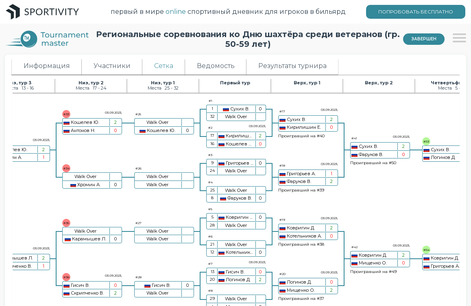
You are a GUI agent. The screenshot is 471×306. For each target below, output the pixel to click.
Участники (112, 66)
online (176, 11)
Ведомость (216, 66)
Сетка (163, 66)
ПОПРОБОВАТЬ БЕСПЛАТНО (415, 12)
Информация (47, 66)
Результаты (292, 66)
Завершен (423, 39)
